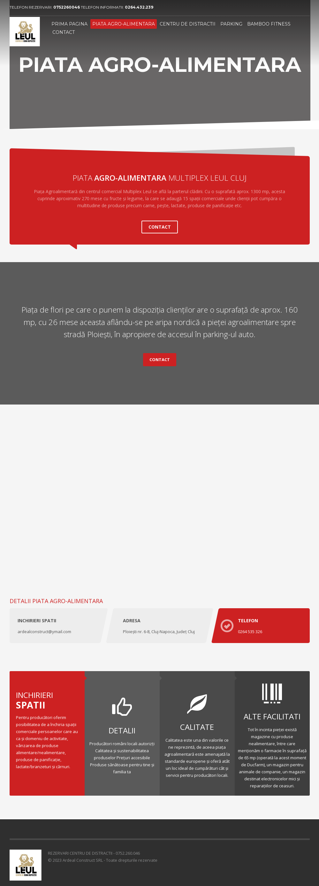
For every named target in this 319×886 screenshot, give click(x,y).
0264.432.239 (139, 7)
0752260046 (67, 7)
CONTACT (159, 224)
